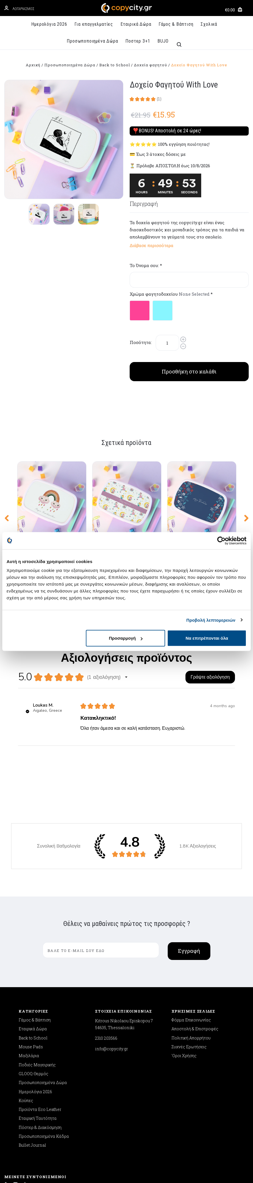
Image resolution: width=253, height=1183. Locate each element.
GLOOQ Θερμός (33, 978)
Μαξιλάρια (29, 961)
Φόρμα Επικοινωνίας (191, 925)
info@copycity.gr (111, 954)
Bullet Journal (32, 1050)
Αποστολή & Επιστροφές (194, 934)
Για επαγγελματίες (93, 24)
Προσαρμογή (126, 638)
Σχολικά (209, 24)
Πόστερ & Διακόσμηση (40, 1032)
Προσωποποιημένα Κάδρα (44, 1041)
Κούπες (26, 1005)
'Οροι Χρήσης (184, 961)
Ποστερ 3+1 (137, 41)
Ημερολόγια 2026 (49, 24)
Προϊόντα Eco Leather (40, 1014)
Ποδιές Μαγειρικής (37, 970)
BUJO (162, 41)
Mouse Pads (31, 952)
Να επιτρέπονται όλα (206, 638)
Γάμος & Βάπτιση (176, 24)
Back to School (33, 943)
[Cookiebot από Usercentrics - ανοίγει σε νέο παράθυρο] (221, 540)
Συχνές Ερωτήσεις (189, 952)
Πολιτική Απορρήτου (191, 943)
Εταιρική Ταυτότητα (38, 1023)
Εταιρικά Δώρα (135, 24)
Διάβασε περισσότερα (151, 245)
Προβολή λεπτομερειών (211, 619)
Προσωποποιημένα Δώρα (92, 41)
